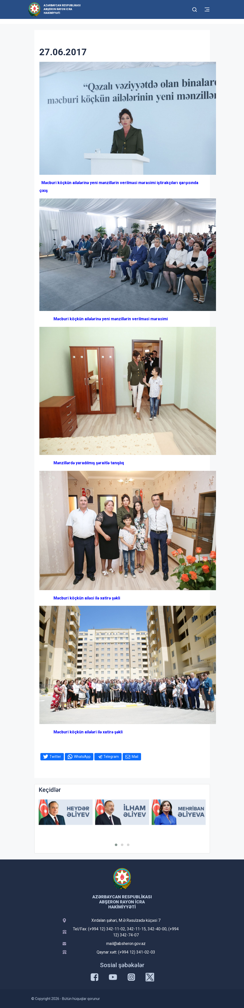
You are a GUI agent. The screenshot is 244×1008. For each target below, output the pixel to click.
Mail (135, 757)
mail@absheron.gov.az (126, 943)
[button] (116, 844)
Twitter (55, 757)
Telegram (111, 757)
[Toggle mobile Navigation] (207, 9)
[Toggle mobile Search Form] (194, 9)
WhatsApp (82, 757)
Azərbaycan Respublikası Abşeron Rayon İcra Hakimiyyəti (62, 9)
